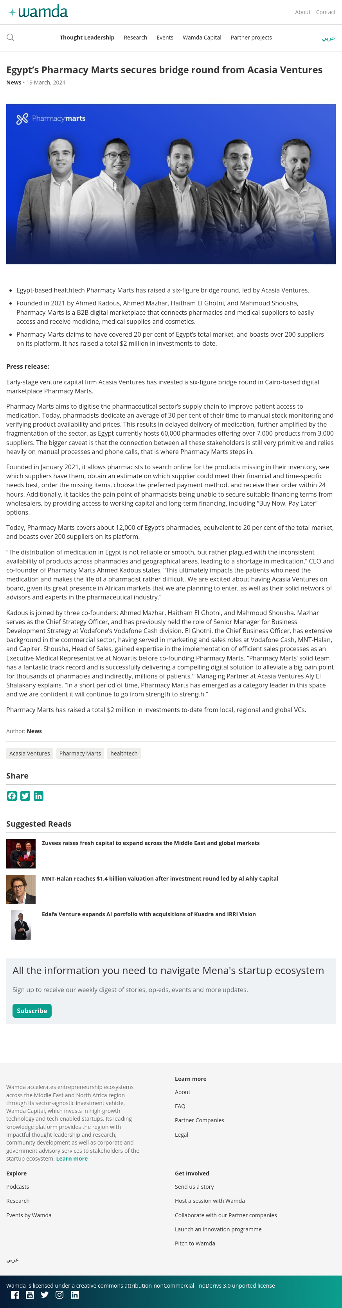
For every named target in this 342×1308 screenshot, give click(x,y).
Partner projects (251, 37)
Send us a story (194, 1186)
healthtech (123, 753)
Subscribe (32, 1011)
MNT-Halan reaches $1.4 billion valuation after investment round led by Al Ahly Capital (160, 878)
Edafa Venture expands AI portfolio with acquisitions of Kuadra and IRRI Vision (149, 914)
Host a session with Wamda (210, 1200)
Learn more (72, 1158)
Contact (326, 12)
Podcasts (17, 1186)
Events (165, 37)
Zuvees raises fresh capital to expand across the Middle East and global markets (151, 843)
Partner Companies (199, 1120)
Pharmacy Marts (80, 753)
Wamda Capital (202, 37)
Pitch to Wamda (195, 1243)
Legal (181, 1134)
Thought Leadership (87, 37)
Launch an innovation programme (218, 1229)
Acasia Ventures (29, 753)
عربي (329, 37)
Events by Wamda (29, 1215)
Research (135, 37)
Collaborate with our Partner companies (226, 1215)
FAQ (180, 1106)
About (302, 12)
